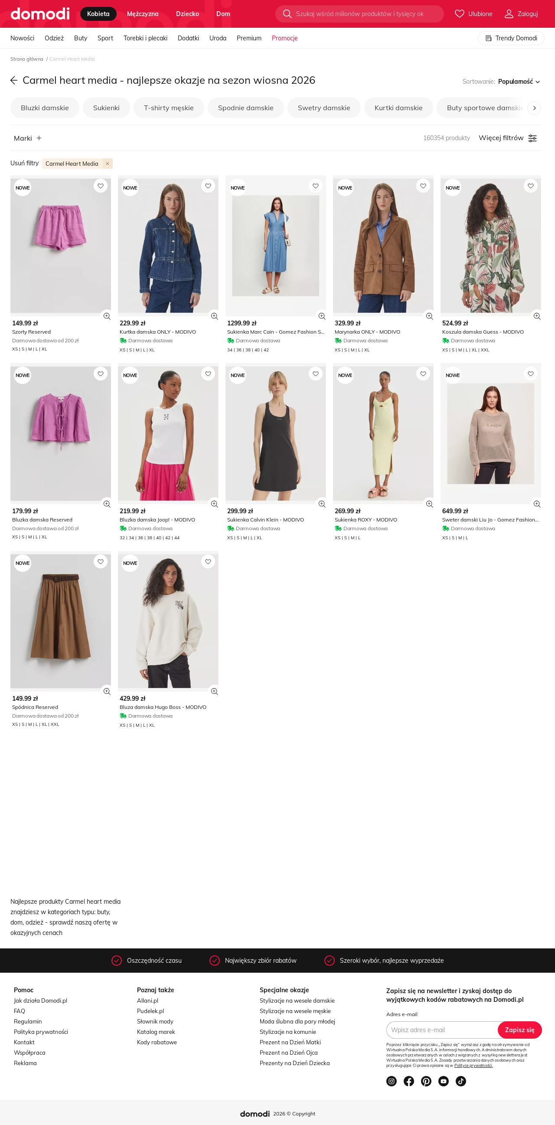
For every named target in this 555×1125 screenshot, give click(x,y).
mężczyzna (143, 14)
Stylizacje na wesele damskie (297, 1000)
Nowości (22, 38)
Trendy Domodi (511, 38)
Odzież (54, 38)
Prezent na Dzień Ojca (289, 1052)
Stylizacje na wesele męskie (295, 1010)
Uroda (217, 38)
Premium (249, 38)
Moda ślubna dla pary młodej (297, 1021)
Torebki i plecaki (145, 38)
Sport (105, 38)
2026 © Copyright (294, 1113)
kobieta (98, 14)
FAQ (19, 1010)
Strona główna (27, 59)
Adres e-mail (402, 1014)
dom (223, 14)
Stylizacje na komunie (288, 1031)
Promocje (285, 38)
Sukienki (106, 107)
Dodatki (188, 38)
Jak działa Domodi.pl (40, 1000)
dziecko (187, 14)
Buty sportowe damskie (485, 107)
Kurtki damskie (399, 107)
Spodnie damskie (246, 107)
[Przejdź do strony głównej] (40, 14)
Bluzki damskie (45, 107)
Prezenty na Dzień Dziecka (295, 1062)
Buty (80, 38)
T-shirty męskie (169, 107)
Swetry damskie (324, 107)
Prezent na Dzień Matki (290, 1042)
